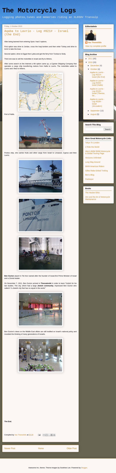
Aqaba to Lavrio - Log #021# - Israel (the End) (97, 74)
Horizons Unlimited (93, 158)
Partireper (89, 179)
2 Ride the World (92, 147)
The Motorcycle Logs (39, 10)
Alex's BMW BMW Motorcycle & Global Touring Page (97, 152)
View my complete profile (95, 46)
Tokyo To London (92, 143)
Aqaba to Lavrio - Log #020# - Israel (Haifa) (97, 83)
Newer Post (9, 448)
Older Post (72, 448)
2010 (90, 62)
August (93, 114)
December (95, 65)
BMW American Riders (94, 166)
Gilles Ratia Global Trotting (96, 171)
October (94, 69)
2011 (90, 59)
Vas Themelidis (95, 42)
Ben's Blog (89, 175)
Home (41, 448)
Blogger (84, 468)
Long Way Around (92, 162)
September (95, 111)
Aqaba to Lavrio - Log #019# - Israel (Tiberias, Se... (97, 92)
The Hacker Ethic (92, 193)
